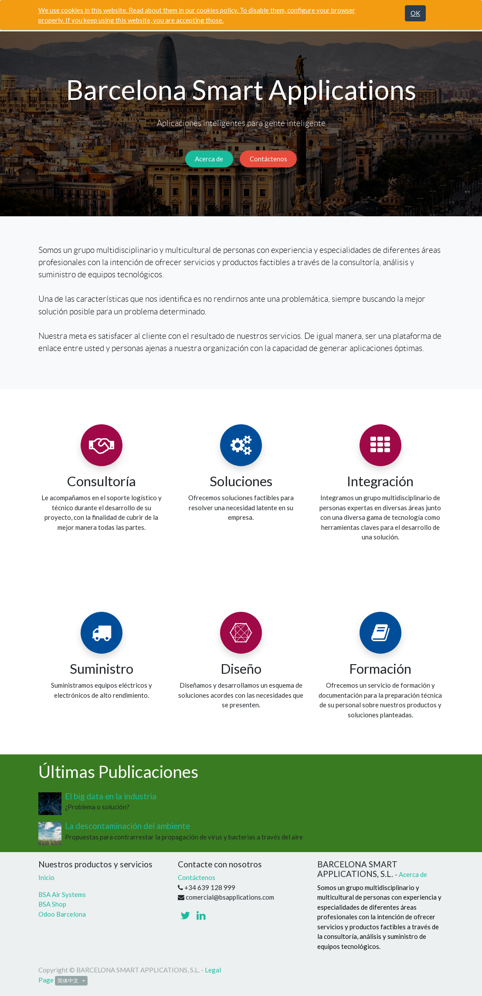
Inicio (46, 877)
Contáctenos (268, 159)
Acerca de (209, 159)
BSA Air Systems (62, 894)
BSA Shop (52, 904)
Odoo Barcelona (62, 914)
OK (415, 13)
